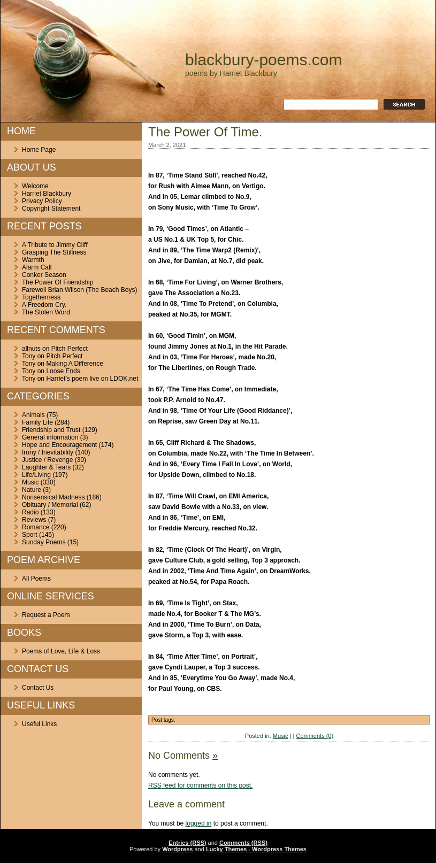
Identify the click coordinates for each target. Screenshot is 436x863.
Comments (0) (314, 736)
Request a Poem (46, 615)
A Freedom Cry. (44, 305)
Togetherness (41, 297)
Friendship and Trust (51, 430)
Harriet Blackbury (46, 193)
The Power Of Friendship (57, 282)
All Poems (36, 578)
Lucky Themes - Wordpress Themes (256, 849)
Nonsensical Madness (53, 497)
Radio (30, 512)
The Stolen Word (46, 312)
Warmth (33, 260)
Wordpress (177, 849)
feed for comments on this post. (200, 785)
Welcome (35, 186)
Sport (29, 534)
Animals (33, 415)
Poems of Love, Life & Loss (61, 651)
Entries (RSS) (187, 842)
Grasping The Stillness (54, 252)
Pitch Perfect (69, 348)
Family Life (37, 422)
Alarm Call (36, 267)
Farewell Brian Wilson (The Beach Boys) (79, 290)
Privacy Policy (42, 201)
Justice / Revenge (47, 460)
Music (30, 482)
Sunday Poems (43, 542)
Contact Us (37, 687)
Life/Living (36, 475)
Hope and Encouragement (59, 445)
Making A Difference (74, 363)
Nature (31, 490)
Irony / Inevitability (47, 452)
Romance (35, 527)
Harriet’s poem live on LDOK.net (92, 378)
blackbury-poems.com (263, 59)
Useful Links (39, 724)
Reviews (34, 519)
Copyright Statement (51, 208)
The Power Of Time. (205, 132)
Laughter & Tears (46, 467)
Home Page (39, 149)
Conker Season (44, 275)
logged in (199, 823)
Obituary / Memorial (50, 504)
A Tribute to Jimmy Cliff (54, 245)
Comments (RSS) (243, 842)
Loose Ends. (64, 371)
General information (50, 437)
